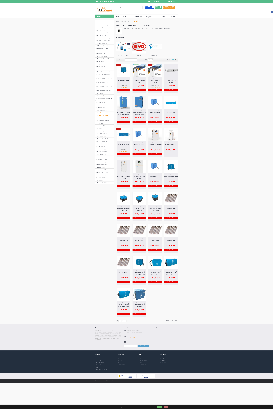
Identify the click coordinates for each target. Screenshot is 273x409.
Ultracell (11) (101, 131)
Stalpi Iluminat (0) (101, 102)
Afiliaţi (141, 362)
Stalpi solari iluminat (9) (102, 159)
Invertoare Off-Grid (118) (102, 138)
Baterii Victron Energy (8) (103, 120)
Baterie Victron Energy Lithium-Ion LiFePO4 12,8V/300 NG (139, 304)
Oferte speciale (143, 364)
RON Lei (149, 1)
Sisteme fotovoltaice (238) (102, 110)
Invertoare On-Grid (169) (102, 136)
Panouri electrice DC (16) (102, 151)
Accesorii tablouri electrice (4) (103, 27)
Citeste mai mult (152, 406)
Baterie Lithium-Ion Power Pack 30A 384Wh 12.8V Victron (139, 208)
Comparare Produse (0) (165, 59)
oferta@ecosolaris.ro (110, 1)
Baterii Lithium (134, 21)
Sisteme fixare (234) (101, 144)
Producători (142, 357)
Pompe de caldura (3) (101, 64)
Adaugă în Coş (123, 89)
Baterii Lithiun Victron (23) (123, 55)
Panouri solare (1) (101, 61)
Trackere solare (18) (101, 149)
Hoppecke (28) (101, 125)
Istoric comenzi (165, 358)
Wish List (163, 360)
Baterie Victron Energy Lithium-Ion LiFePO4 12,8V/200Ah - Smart (123, 304)
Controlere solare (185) (102, 43)
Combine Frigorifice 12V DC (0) (103, 40)
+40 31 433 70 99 (130, 341)
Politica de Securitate (100, 367)
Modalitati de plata (100, 358)
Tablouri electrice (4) (101, 107)
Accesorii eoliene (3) (101, 177)
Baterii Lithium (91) (103, 115)
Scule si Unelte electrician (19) (103, 71)
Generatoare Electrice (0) (102, 48)
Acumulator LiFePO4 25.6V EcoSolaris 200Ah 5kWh (139, 80)
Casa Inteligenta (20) (101, 35)
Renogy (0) (99, 69)
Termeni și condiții (100, 362)
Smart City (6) (100, 93)
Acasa (117, 21)
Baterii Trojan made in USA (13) (104, 118)
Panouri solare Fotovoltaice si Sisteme (102, 380)
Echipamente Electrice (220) (103, 45)
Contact (119, 357)
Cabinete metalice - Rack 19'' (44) (104, 33)
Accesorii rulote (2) (101, 30)
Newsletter (164, 362)
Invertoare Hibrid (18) (101, 53)
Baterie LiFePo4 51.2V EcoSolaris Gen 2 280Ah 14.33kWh (123, 176)
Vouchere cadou (143, 360)
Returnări (120, 358)
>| (125, 320)
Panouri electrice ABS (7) (102, 56)
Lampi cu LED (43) (101, 167)
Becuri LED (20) (100, 180)
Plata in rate (98, 360)
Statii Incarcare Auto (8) (102, 105)
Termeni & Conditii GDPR (101, 369)
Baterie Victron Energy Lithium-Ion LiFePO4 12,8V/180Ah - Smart (171, 272)
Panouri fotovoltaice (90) (102, 25)
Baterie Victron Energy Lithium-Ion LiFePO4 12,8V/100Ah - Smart (139, 272)
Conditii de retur (99, 357)
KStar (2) (100, 128)
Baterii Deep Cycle (125, 21)
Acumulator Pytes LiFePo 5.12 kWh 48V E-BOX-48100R (171, 80)
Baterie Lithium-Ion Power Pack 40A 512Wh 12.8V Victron (155, 208)
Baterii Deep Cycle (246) (102, 112)
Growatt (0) (99, 51)
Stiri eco (141, 358)
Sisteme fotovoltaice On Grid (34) (104, 90)
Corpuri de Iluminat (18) (102, 154)
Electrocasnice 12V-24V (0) (103, 182)
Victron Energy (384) (101, 162)
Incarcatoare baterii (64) (102, 164)
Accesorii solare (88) (101, 169)
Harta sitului (120, 360)
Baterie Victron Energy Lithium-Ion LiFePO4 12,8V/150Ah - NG (155, 272)
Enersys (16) (100, 123)
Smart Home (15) (100, 95)
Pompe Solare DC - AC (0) (102, 66)
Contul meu (164, 357)
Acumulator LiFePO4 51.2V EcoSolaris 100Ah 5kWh (155, 80)
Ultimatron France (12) (155, 55)
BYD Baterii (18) (139, 55)
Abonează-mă (143, 345)
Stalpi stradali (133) (101, 156)
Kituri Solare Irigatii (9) (101, 175)
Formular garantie (121, 364)
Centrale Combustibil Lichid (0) (103, 38)
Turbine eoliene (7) (101, 146)
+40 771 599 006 (99, 1)
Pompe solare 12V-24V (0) (102, 172)
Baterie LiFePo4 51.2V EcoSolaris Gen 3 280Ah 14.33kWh (139, 176)
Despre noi (98, 364)
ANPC (119, 362)
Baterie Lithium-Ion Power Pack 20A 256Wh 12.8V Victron (123, 208)
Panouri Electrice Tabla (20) (103, 58)
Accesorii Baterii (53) (102, 133)
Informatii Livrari (99, 366)
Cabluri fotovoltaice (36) (102, 141)
